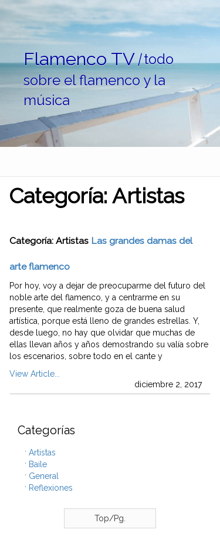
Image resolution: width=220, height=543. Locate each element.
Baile (38, 464)
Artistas (42, 452)
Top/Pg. (110, 518)
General (44, 476)
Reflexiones (51, 487)
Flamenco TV (79, 58)
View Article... (34, 373)
